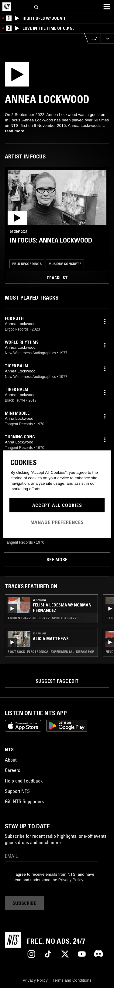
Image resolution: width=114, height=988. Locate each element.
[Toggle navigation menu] (107, 7)
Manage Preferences (57, 522)
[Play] (48, 76)
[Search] (36, 6)
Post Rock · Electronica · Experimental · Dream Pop (51, 652)
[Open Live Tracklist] (92, 38)
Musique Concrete (64, 263)
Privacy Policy (70, 880)
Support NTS (17, 791)
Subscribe (24, 903)
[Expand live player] (107, 38)
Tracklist (57, 277)
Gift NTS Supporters (24, 801)
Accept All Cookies (57, 505)
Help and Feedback (24, 781)
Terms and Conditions (72, 980)
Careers (12, 770)
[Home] (6, 6)
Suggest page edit (57, 681)
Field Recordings (27, 263)
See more (57, 559)
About (10, 760)
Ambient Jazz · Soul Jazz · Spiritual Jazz (42, 618)
